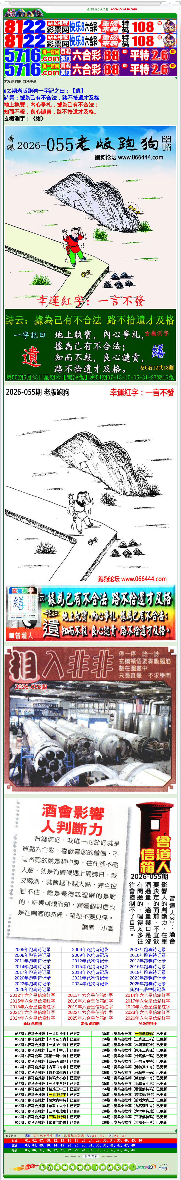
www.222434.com (124, 9)
